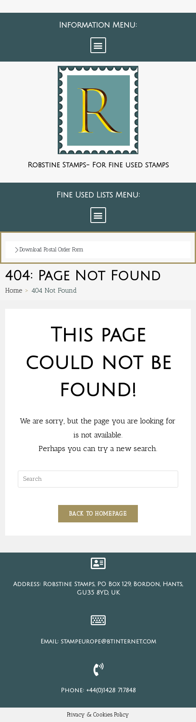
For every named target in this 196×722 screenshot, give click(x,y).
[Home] (13, 290)
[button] (98, 45)
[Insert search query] (98, 479)
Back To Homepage (98, 513)
